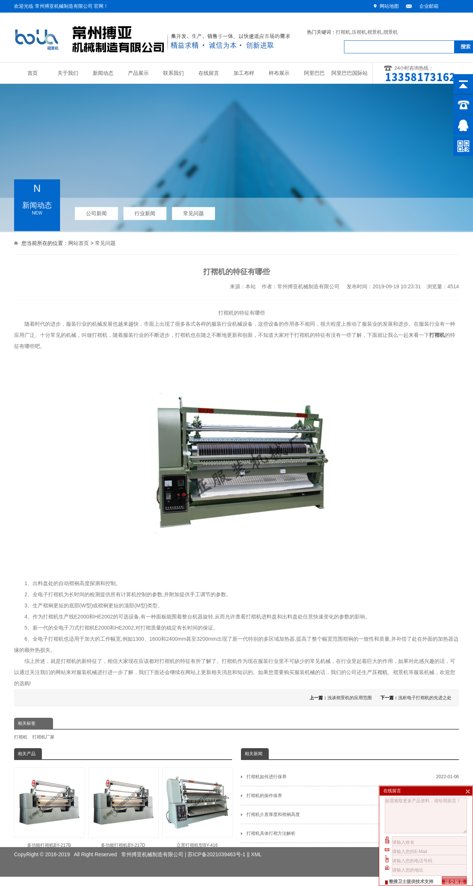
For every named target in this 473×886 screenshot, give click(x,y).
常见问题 (193, 212)
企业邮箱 (429, 6)
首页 (32, 73)
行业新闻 (145, 212)
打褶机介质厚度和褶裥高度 (353, 814)
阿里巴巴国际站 (349, 73)
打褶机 (343, 32)
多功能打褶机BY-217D (123, 807)
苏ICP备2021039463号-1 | (218, 849)
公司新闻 (96, 212)
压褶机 (359, 32)
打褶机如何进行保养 (353, 776)
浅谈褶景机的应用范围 (349, 697)
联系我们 (173, 73)
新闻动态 (103, 73)
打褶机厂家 (43, 737)
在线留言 (208, 73)
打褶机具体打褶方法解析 (353, 833)
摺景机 (390, 32)
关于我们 (67, 73)
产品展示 (138, 73)
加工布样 (244, 73)
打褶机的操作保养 (353, 795)
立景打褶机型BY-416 (197, 807)
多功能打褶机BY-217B (49, 807)
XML (256, 849)
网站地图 (389, 6)
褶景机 (374, 32)
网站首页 (78, 242)
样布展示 (279, 73)
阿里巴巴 (314, 73)
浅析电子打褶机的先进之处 (425, 697)
